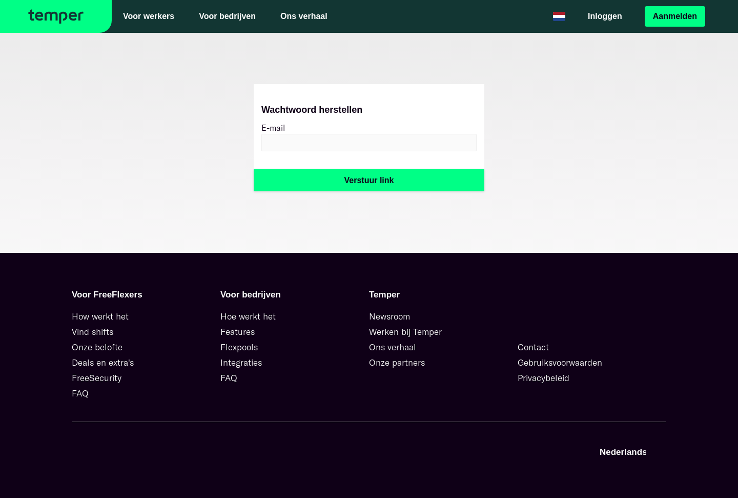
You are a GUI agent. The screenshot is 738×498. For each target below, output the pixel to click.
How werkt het (100, 316)
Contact (533, 347)
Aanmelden (675, 16)
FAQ (80, 393)
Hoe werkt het (248, 316)
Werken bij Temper (405, 331)
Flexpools (239, 347)
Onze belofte (97, 347)
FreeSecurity (96, 377)
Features (237, 331)
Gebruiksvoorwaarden (560, 362)
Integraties (241, 362)
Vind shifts (92, 331)
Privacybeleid (543, 377)
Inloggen (605, 16)
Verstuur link (369, 180)
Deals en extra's (103, 362)
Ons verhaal (392, 347)
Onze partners (397, 362)
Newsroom (389, 316)
